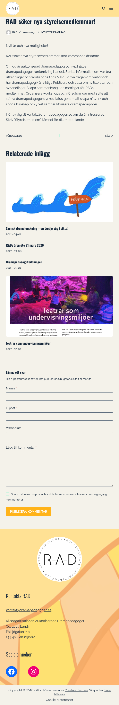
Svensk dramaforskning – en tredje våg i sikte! (37, 228)
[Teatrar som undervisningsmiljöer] (59, 306)
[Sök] (103, 8)
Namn (11, 388)
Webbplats (13, 428)
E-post (11, 408)
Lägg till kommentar (21, 447)
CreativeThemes (76, 690)
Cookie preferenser (59, 700)
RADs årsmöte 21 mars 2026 (25, 245)
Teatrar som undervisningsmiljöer (28, 343)
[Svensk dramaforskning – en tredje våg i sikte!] (59, 192)
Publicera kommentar (28, 511)
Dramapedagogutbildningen (24, 261)
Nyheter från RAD (53, 32)
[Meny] (111, 8)
